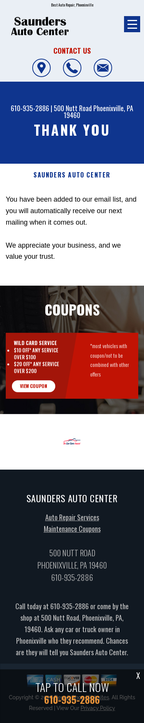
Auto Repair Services (72, 522)
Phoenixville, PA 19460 (98, 111)
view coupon (33, 391)
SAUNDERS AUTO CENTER (72, 175)
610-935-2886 (30, 108)
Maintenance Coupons (72, 534)
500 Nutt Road (73, 108)
